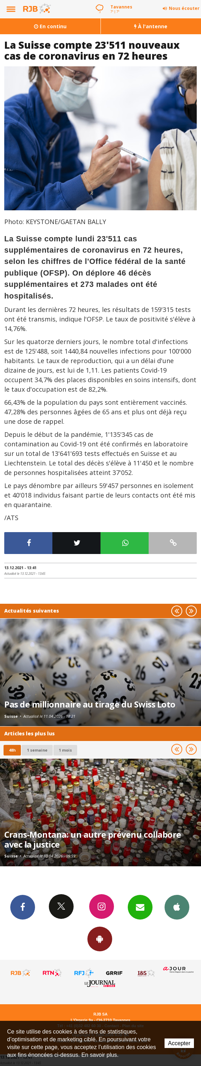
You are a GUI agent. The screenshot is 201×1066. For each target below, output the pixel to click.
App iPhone (177, 907)
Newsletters (140, 907)
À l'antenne (150, 26)
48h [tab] (12, 750)
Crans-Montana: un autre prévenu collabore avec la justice (92, 839)
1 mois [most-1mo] (65, 750)
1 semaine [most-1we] (37, 750)
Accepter (179, 1043)
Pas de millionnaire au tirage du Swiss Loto (90, 704)
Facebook (22, 907)
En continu (50, 26)
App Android (99, 939)
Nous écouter (184, 8)
